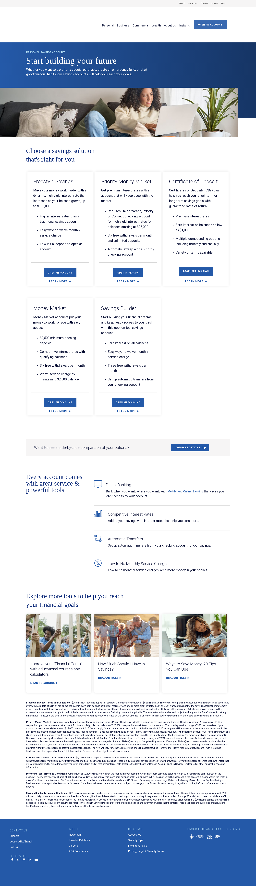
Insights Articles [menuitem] (137, 822)
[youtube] (36, 835)
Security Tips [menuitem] (135, 817)
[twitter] (18, 835)
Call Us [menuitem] (14, 823)
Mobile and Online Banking (186, 471)
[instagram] (24, 835)
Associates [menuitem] (134, 813)
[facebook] (12, 835)
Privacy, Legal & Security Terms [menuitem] (146, 826)
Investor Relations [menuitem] (79, 817)
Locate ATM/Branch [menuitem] (21, 819)
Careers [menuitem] (73, 822)
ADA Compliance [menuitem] (78, 826)
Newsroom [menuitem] (75, 813)
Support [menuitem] (14, 814)
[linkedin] (30, 835)
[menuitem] (180, 3)
